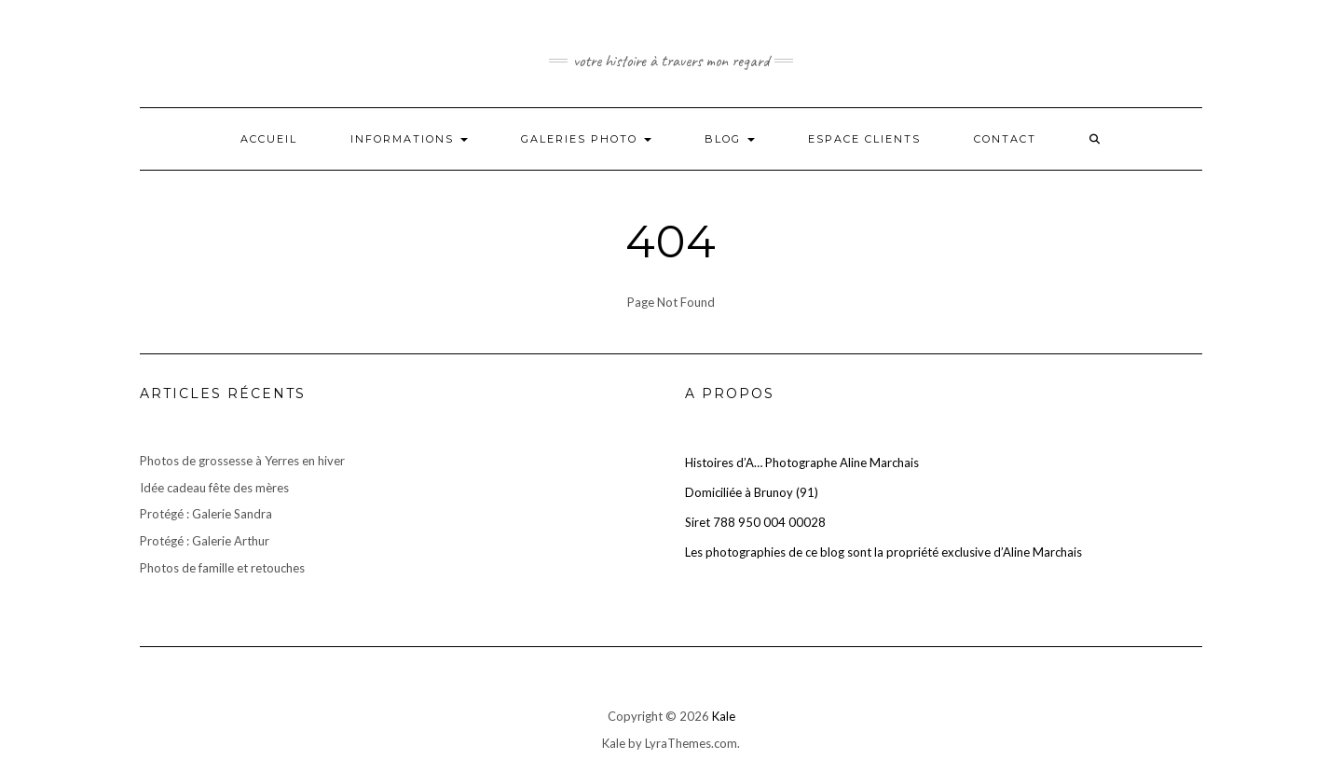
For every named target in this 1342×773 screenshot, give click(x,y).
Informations (409, 138)
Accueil (268, 138)
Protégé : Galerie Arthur (204, 540)
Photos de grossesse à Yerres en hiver (242, 460)
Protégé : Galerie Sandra (206, 513)
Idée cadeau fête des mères (214, 487)
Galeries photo (586, 138)
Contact (1005, 138)
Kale (723, 716)
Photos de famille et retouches (222, 567)
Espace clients (864, 138)
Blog (730, 138)
